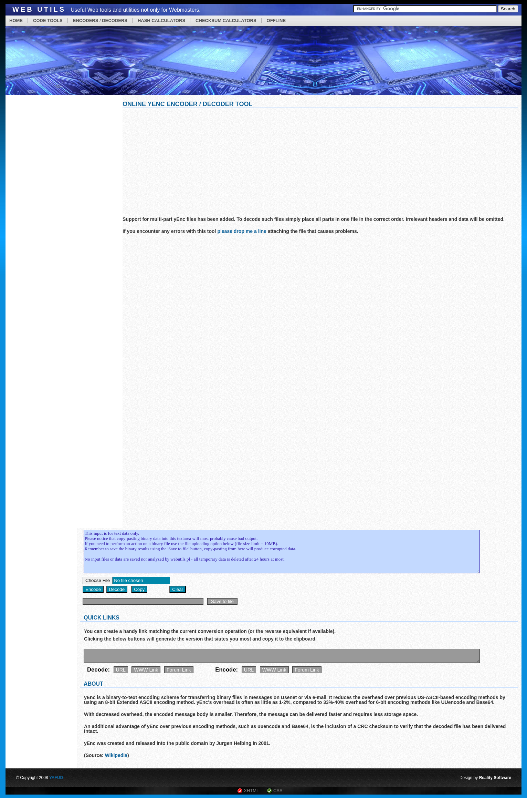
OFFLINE (276, 20)
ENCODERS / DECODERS (100, 20)
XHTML (251, 790)
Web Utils (39, 9)
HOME (16, 20)
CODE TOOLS (48, 20)
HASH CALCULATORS (161, 20)
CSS (278, 790)
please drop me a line (241, 231)
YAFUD (56, 777)
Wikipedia (116, 755)
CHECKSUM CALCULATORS (226, 20)
